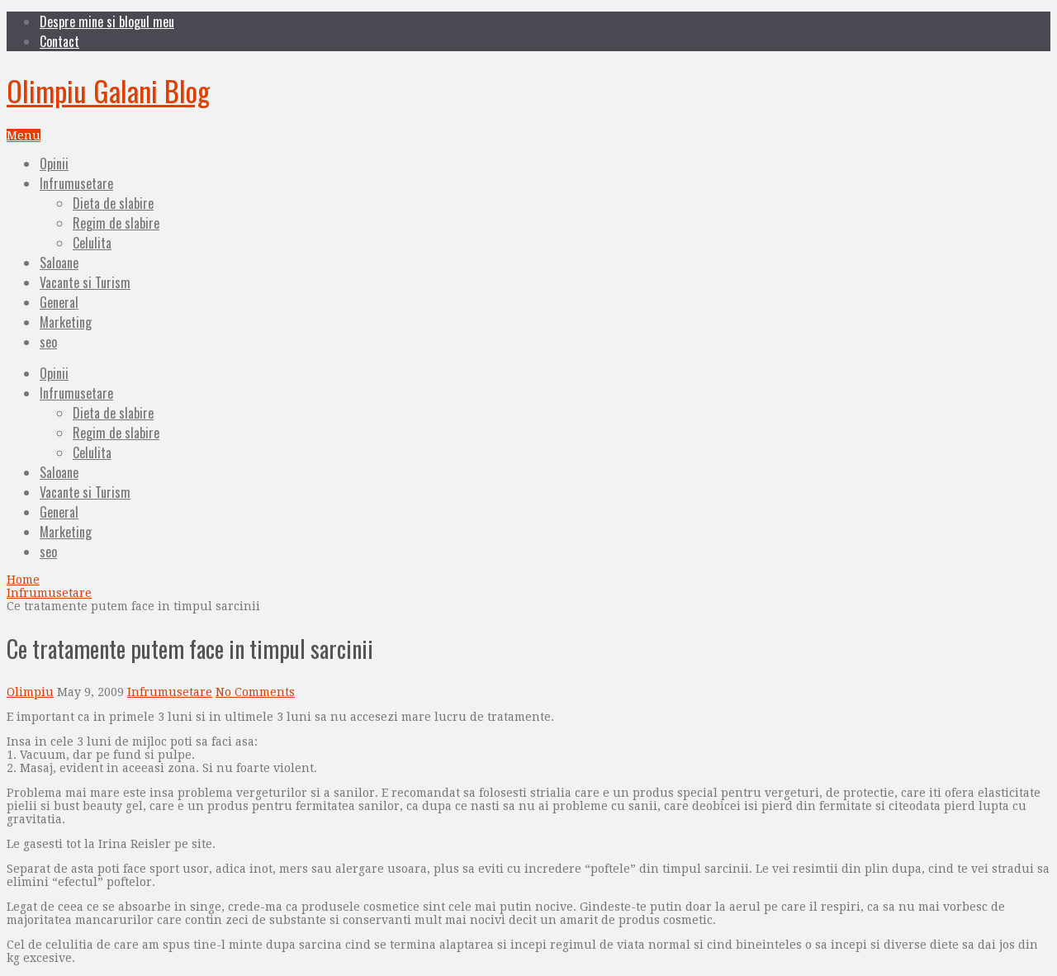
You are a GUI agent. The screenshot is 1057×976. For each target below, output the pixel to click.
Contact (59, 41)
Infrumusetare (76, 183)
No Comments (255, 692)
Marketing (66, 322)
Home (23, 579)
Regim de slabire (116, 223)
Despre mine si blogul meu (107, 21)
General (59, 302)
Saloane (59, 262)
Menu (23, 135)
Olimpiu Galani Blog (108, 90)
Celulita (92, 243)
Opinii (54, 163)
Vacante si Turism (85, 282)
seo (48, 342)
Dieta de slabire (113, 203)
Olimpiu (30, 692)
